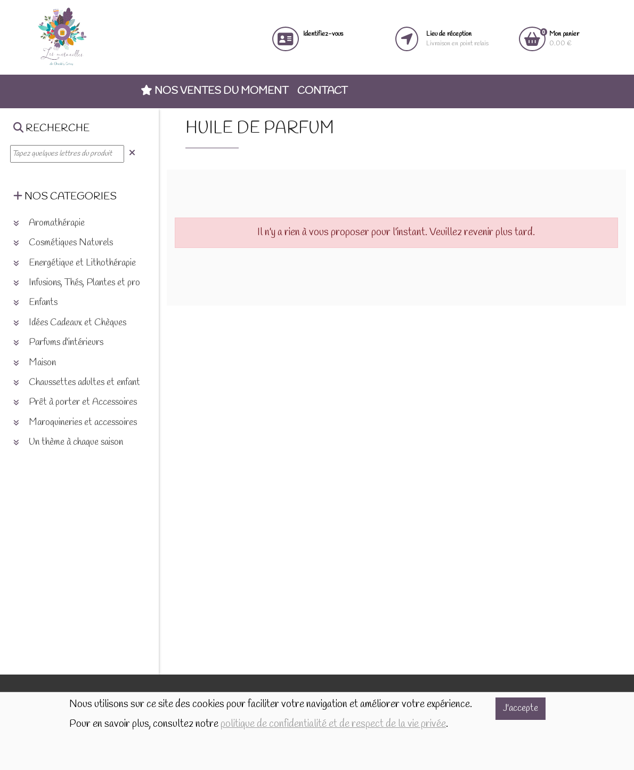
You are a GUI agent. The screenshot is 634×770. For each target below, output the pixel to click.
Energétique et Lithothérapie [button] (74, 263)
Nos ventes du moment (214, 91)
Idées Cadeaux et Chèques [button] (69, 323)
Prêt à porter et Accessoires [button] (75, 402)
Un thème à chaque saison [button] (68, 442)
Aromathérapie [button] (49, 223)
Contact (322, 91)
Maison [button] (34, 363)
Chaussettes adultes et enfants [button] (78, 382)
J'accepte (520, 708)
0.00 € (564, 38)
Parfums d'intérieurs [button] (58, 342)
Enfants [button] (35, 302)
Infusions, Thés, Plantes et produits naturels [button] (101, 283)
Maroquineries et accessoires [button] (75, 422)
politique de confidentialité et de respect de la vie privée (333, 724)
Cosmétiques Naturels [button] (63, 243)
